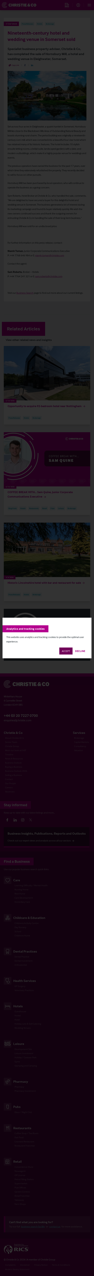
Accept (66, 651)
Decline (80, 651)
